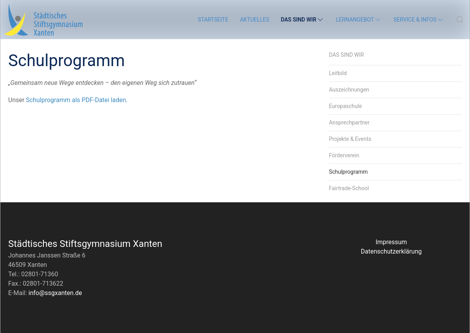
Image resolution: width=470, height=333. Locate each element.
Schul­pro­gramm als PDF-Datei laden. (76, 100)
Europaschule (345, 106)
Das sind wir (302, 19)
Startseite (213, 19)
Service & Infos (418, 19)
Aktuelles (254, 19)
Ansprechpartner (349, 122)
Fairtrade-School (349, 188)
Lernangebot (359, 19)
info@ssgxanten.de (55, 293)
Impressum (391, 242)
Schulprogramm (348, 172)
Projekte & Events (350, 139)
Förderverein (344, 155)
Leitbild (338, 73)
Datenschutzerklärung (391, 251)
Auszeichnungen (349, 89)
